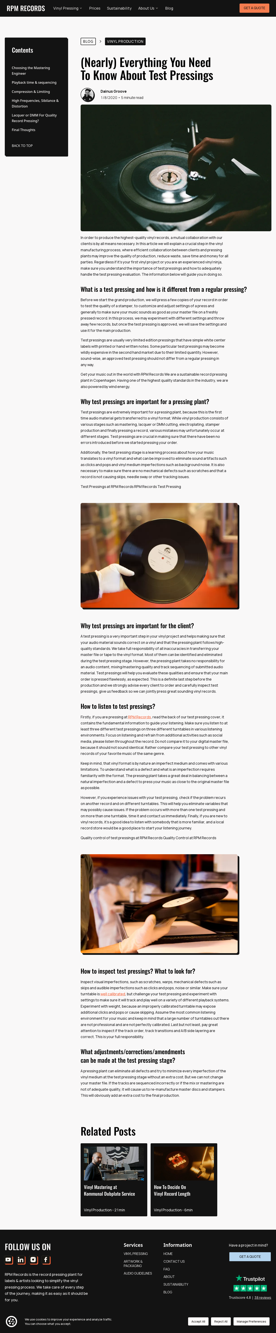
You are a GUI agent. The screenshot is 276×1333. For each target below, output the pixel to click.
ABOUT (169, 1276)
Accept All (198, 1323)
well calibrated (112, 994)
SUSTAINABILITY (176, 1284)
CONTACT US (174, 1261)
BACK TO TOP (22, 145)
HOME (168, 1253)
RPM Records (139, 717)
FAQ (167, 1269)
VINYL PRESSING (136, 1253)
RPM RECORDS (26, 8)
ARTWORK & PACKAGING (133, 1263)
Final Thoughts (23, 130)
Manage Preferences (251, 1323)
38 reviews (262, 1291)
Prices (94, 8)
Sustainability (119, 8)
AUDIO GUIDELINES (138, 1273)
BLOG (168, 1292)
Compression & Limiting (31, 91)
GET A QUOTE (254, 8)
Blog (169, 8)
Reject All (221, 1323)
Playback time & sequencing (34, 82)
